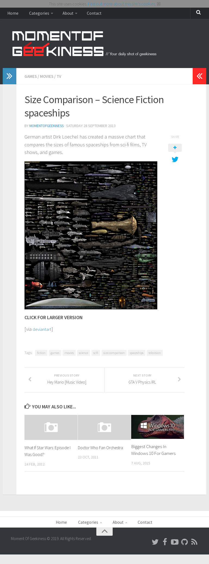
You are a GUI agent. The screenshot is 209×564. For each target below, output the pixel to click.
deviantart (43, 331)
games (55, 354)
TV (60, 78)
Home (12, 14)
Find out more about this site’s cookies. (122, 4)
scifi (95, 354)
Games (30, 78)
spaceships (136, 354)
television (155, 354)
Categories (34, 14)
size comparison (114, 354)
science (83, 354)
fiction (41, 354)
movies (69, 354)
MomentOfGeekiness (47, 127)
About (61, 14)
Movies (48, 78)
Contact (85, 14)
